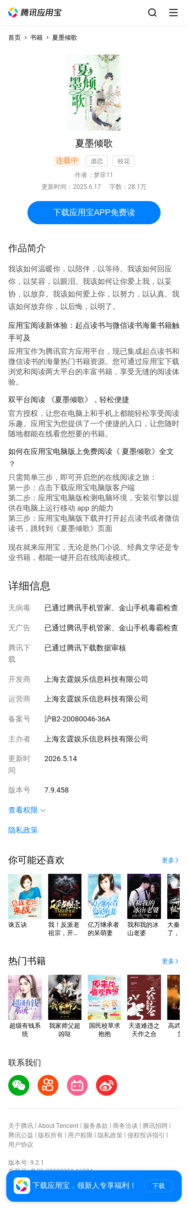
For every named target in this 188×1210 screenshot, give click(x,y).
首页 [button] (14, 37)
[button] (34, 12)
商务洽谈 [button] (125, 1125)
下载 (158, 1186)
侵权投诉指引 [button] (146, 1135)
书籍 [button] (36, 37)
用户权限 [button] (80, 1135)
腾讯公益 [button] (20, 1135)
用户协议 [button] (20, 1144)
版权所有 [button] (50, 1135)
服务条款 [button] (95, 1125)
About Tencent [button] (58, 1125)
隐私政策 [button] (23, 830)
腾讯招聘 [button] (155, 1125)
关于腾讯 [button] (20, 1125)
